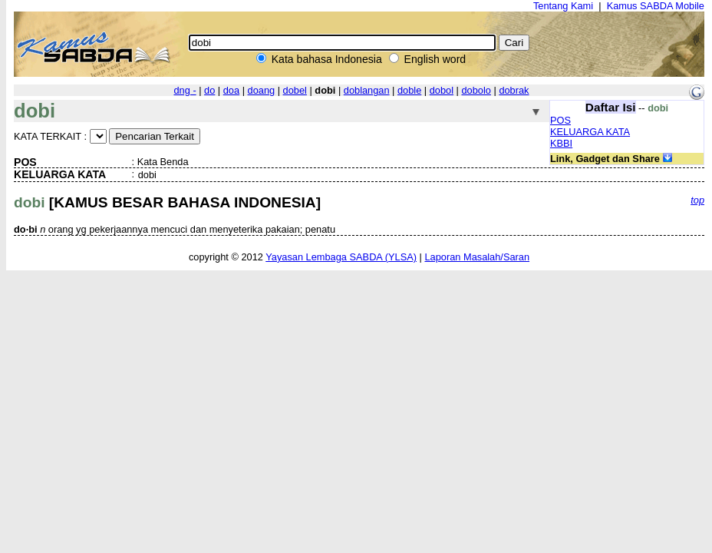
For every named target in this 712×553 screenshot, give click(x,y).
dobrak (514, 90)
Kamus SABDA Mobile (655, 6)
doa (231, 90)
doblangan (367, 90)
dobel (295, 90)
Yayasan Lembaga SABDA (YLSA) (341, 257)
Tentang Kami (563, 6)
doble (409, 90)
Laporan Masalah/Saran (476, 257)
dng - (184, 90)
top (697, 200)
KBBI (561, 143)
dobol (441, 90)
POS (560, 120)
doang (261, 90)
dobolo (476, 90)
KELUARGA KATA (590, 131)
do (209, 90)
